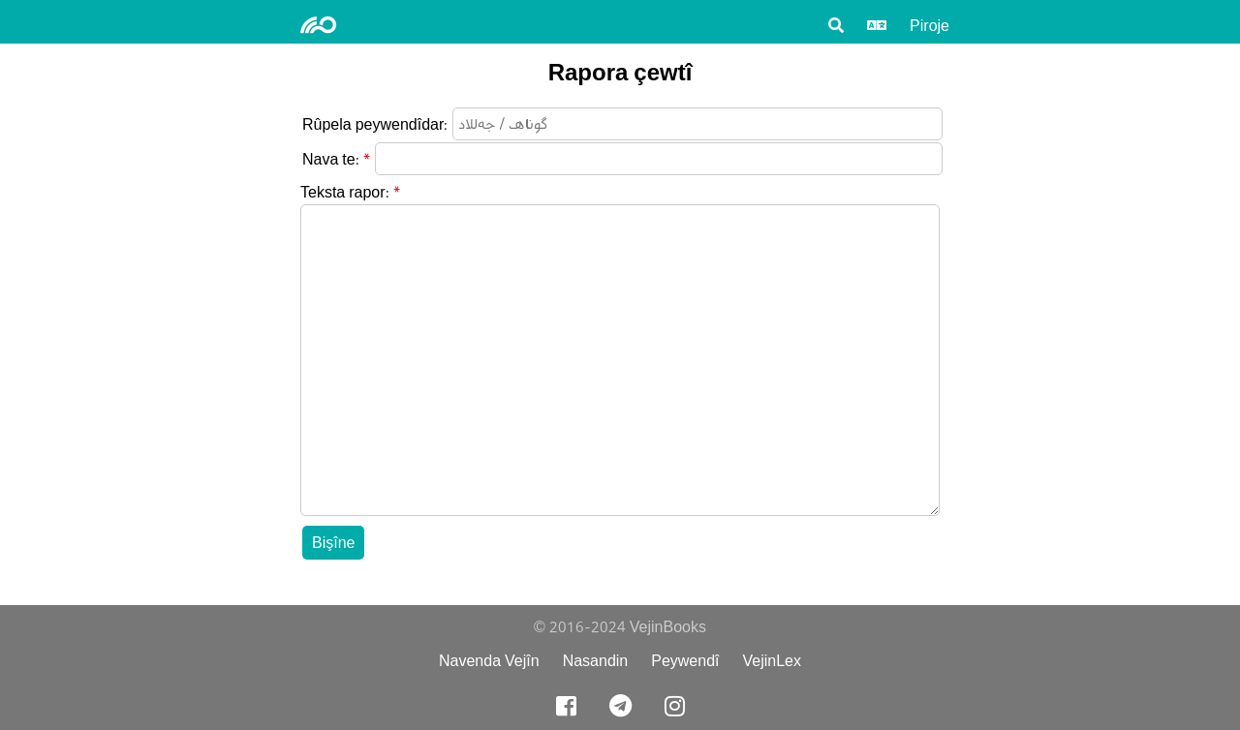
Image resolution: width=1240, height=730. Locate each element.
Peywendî (685, 661)
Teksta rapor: (344, 192)
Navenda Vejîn (489, 661)
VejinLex (772, 661)
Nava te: (330, 159)
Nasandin (596, 661)
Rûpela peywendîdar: (375, 124)
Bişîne (333, 543)
